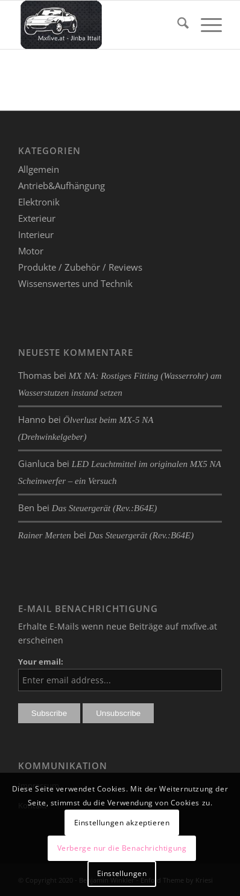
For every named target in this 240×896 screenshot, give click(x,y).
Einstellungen (122, 873)
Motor (30, 251)
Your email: (40, 661)
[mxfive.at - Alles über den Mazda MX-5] (100, 25)
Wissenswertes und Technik (75, 283)
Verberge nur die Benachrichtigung (122, 848)
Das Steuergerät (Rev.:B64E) (104, 508)
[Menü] (205, 25)
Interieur (36, 234)
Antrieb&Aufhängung (61, 185)
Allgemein (38, 169)
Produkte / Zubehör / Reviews (80, 267)
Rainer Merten (44, 535)
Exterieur (36, 218)
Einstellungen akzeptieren (122, 822)
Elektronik (39, 202)
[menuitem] (177, 25)
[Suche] (177, 25)
